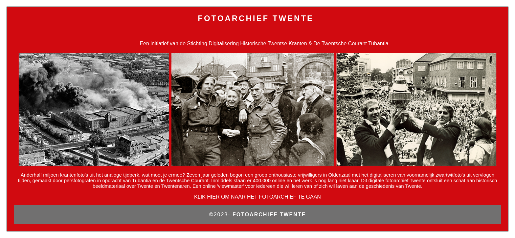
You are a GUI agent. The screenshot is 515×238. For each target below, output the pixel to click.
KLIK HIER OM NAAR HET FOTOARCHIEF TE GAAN (257, 197)
